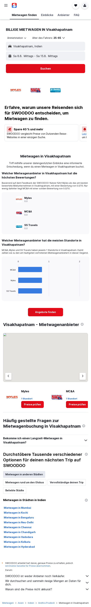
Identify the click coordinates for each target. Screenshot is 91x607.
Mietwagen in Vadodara (18, 536)
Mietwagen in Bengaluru (19, 517)
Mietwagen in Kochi (16, 512)
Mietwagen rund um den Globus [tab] (24, 482)
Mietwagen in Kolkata (17, 541)
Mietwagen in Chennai (17, 527)
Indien (31, 603)
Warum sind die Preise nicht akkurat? (47, 589)
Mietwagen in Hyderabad (19, 546)
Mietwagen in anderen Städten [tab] (24, 474)
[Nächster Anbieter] (83, 376)
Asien (21, 603)
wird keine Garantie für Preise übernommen (27, 566)
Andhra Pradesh (46, 603)
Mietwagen (8, 603)
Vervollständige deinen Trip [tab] (67, 482)
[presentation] (82, 324)
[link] (45, 312)
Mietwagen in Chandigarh (20, 532)
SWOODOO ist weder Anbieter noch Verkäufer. (47, 576)
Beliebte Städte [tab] (14, 490)
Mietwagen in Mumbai (17, 507)
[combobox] (17, 38)
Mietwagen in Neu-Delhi (19, 522)
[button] (6, 5)
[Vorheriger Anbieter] (8, 376)
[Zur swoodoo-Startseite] (23, 5)
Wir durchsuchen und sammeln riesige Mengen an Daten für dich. (47, 582)
